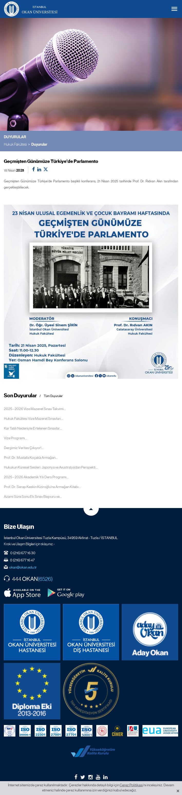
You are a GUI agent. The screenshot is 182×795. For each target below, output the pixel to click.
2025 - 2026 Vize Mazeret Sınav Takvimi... (35, 409)
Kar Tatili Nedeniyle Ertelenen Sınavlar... (33, 428)
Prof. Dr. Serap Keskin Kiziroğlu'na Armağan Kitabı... (42, 487)
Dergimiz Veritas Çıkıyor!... (24, 448)
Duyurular (39, 144)
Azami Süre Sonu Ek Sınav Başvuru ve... (33, 496)
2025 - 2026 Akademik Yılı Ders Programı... (36, 477)
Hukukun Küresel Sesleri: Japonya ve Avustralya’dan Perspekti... (51, 467)
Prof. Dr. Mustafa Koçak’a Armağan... (31, 457)
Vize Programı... (15, 438)
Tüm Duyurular (53, 396)
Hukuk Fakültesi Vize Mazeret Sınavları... (33, 418)
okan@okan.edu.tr (23, 567)
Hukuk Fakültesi (15, 144)
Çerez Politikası (131, 785)
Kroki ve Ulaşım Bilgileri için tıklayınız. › (29, 544)
